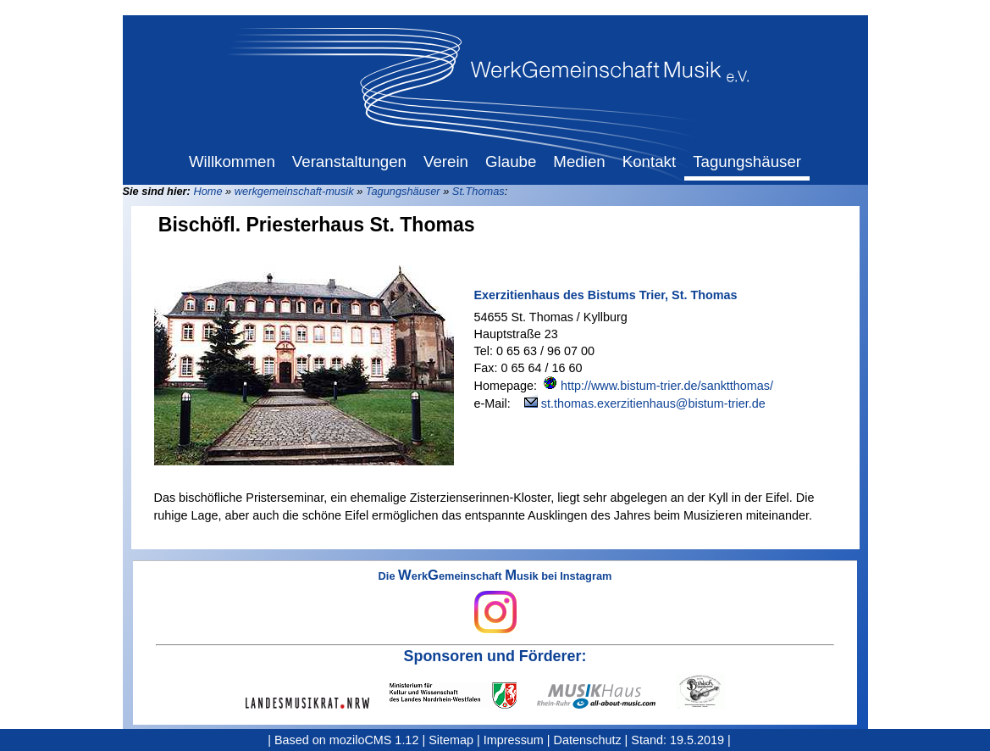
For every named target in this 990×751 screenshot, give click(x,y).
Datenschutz (588, 740)
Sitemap (451, 740)
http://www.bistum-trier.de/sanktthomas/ (667, 385)
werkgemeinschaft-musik (294, 191)
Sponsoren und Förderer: (495, 656)
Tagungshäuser (403, 191)
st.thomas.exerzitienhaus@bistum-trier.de (653, 403)
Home (207, 191)
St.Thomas (478, 191)
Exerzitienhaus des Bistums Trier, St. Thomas (606, 295)
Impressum (514, 740)
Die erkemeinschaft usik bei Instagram (495, 601)
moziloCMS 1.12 (374, 740)
